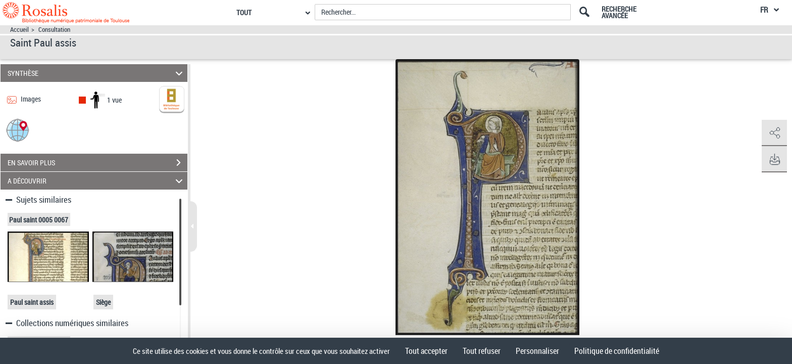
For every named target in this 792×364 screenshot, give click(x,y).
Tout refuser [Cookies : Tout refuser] (482, 350)
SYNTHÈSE (97, 73)
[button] (17, 129)
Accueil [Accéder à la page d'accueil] (19, 29)
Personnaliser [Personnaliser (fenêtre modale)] (537, 350)
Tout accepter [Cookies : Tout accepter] (426, 350)
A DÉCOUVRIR (97, 181)
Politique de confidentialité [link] (616, 350)
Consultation (54, 29)
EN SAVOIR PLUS (97, 163)
